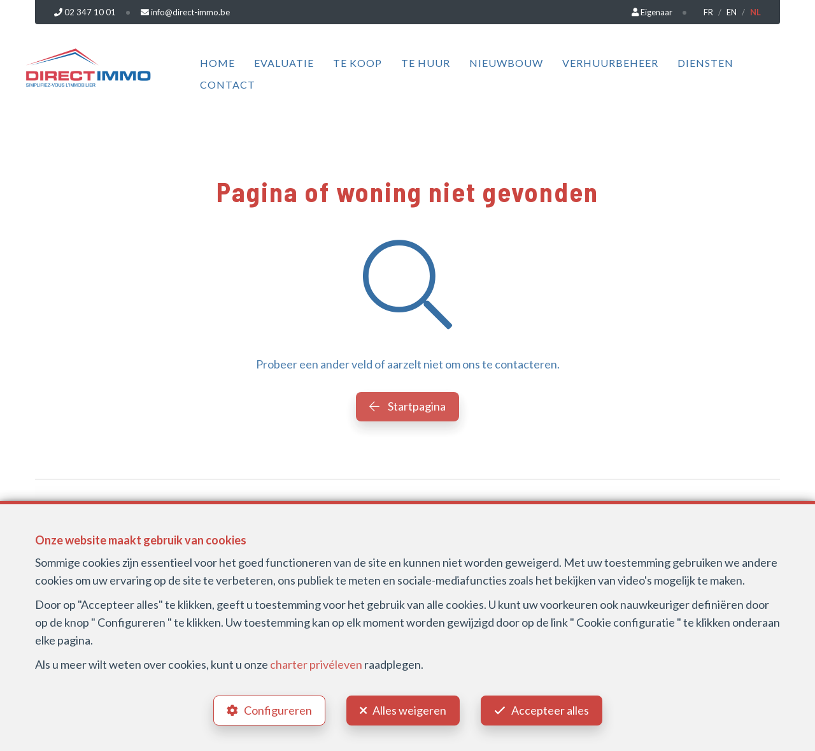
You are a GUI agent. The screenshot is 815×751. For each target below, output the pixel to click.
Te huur (425, 63)
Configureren (278, 710)
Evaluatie (284, 63)
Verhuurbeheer (610, 63)
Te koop (357, 63)
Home (217, 63)
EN (731, 12)
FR (708, 12)
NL (755, 12)
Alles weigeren (409, 710)
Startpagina (407, 406)
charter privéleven (316, 664)
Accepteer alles (550, 710)
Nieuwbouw (506, 63)
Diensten (705, 63)
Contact (227, 84)
